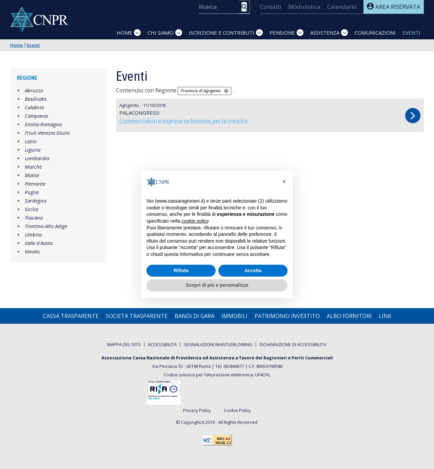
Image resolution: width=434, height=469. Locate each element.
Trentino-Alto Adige (46, 226)
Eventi (411, 32)
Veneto (32, 251)
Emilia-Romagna (43, 124)
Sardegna (35, 200)
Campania (36, 115)
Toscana (34, 217)
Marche (33, 166)
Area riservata (393, 7)
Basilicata (35, 98)
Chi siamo (160, 32)
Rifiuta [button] (181, 270)
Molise (32, 175)
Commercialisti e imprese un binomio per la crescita (183, 121)
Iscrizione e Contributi (221, 32)
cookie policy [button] (195, 221)
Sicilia (31, 209)
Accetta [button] (253, 270)
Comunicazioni (375, 32)
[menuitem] (270, 7)
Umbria (33, 234)
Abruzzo (34, 90)
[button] (284, 181)
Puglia (32, 192)
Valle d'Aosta (39, 243)
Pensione (282, 32)
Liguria (32, 149)
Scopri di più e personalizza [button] (217, 285)
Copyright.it (192, 422)
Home (124, 32)
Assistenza (324, 32)
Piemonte (35, 183)
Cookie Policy (237, 410)
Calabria (34, 107)
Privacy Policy (197, 410)
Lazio (30, 141)
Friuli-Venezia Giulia (47, 132)
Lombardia (37, 158)
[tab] (58, 78)
